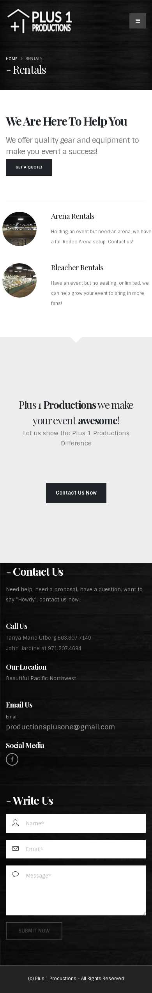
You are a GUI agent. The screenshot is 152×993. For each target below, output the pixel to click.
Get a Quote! (29, 167)
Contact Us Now (76, 492)
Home (12, 58)
